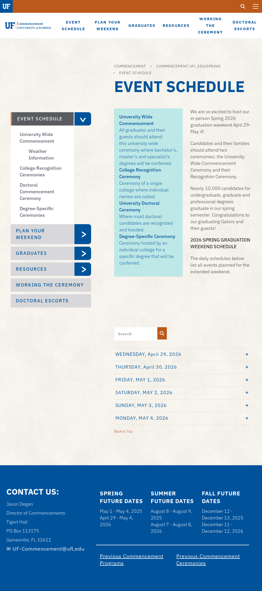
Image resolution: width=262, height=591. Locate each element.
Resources (31, 269)
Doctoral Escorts (42, 301)
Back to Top (123, 431)
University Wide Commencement (37, 137)
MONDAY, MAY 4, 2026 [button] (141, 418)
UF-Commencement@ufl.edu (48, 548)
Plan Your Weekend (30, 234)
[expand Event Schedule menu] (82, 119)
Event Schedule (135, 73)
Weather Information (41, 154)
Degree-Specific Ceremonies (36, 212)
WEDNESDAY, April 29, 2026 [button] (148, 354)
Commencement (130, 66)
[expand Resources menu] (82, 269)
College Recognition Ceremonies (40, 171)
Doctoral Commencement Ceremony (37, 191)
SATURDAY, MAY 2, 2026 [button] (143, 392)
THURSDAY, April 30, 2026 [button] (146, 367)
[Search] (162, 333)
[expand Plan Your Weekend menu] (82, 234)
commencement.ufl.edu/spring (188, 66)
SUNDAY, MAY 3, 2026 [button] (141, 405)
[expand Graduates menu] (82, 253)
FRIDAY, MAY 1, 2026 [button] (140, 380)
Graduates (31, 253)
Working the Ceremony (50, 285)
